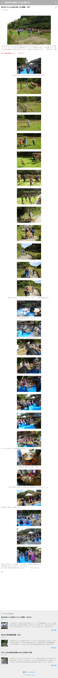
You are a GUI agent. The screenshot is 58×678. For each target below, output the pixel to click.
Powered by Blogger (29, 672)
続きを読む (54, 630)
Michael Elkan (33, 675)
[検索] (56, 3)
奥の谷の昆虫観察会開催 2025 (11, 635)
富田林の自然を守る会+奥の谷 (17, 3)
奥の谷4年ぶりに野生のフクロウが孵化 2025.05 (16, 617)
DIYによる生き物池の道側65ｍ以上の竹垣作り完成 (16, 652)
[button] (56, 7)
